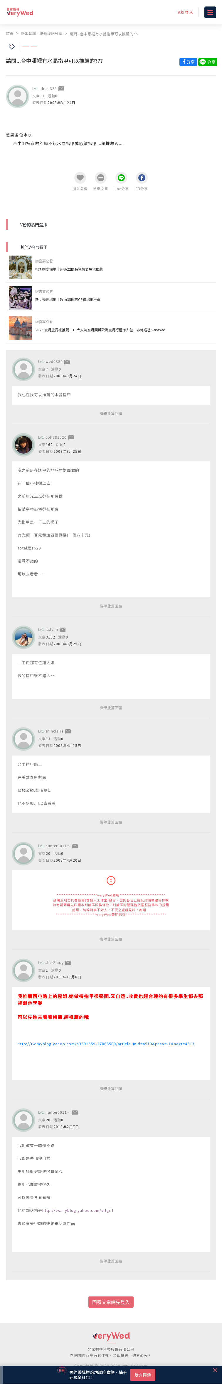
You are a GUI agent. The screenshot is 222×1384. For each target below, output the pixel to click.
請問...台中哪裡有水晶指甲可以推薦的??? (104, 34)
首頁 (10, 33)
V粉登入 (186, 12)
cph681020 (56, 437)
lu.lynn (52, 629)
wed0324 (54, 361)
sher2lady (55, 962)
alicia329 (48, 88)
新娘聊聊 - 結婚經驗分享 (41, 33)
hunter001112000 (62, 845)
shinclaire (54, 730)
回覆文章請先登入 (111, 1302)
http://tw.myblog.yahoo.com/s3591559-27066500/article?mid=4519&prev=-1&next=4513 (106, 1043)
